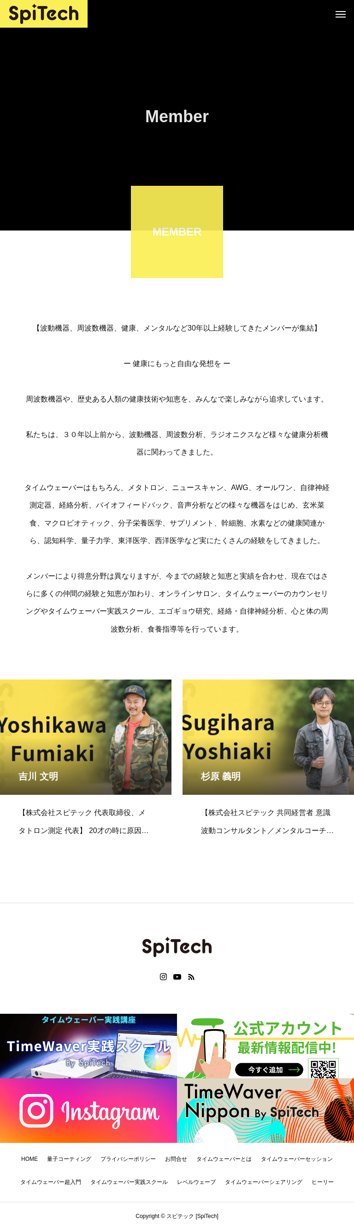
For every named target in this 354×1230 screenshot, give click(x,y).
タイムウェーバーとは (224, 1159)
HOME (29, 1159)
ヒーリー (323, 1182)
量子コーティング (69, 1159)
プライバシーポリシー (128, 1159)
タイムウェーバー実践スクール (129, 1182)
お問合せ (176, 1159)
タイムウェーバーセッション (297, 1159)
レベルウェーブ (196, 1182)
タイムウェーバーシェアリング (263, 1182)
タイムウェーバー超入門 (50, 1182)
